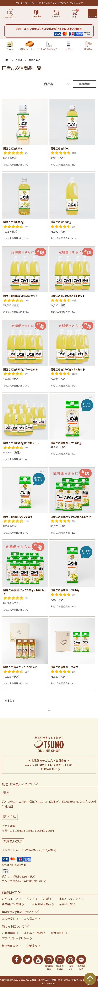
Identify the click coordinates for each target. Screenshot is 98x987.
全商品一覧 (66, 904)
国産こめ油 (34, 59)
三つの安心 (8, 918)
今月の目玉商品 (41, 904)
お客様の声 (30, 918)
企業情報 (31, 946)
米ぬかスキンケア (49, 45)
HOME (6, 59)
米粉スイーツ (10, 899)
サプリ (68, 45)
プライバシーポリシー (15, 938)
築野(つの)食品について (18, 911)
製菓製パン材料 (11, 904)
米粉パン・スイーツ (29, 45)
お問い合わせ (49, 769)
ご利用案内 (8, 933)
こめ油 (10, 45)
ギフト (30, 899)
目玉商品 (88, 45)
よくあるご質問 (33, 933)
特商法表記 (57, 933)
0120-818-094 (34, 765)
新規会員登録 (10, 946)
